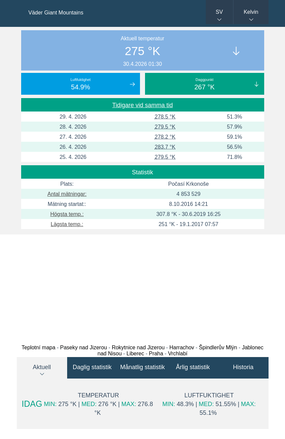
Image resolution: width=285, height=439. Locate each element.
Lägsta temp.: (67, 224)
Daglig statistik (92, 367)
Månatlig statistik (142, 367)
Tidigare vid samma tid (142, 105)
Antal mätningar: (67, 194)
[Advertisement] (142, 287)
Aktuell (42, 367)
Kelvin (251, 12)
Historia (243, 367)
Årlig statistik (193, 367)
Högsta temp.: (67, 214)
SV (219, 12)
